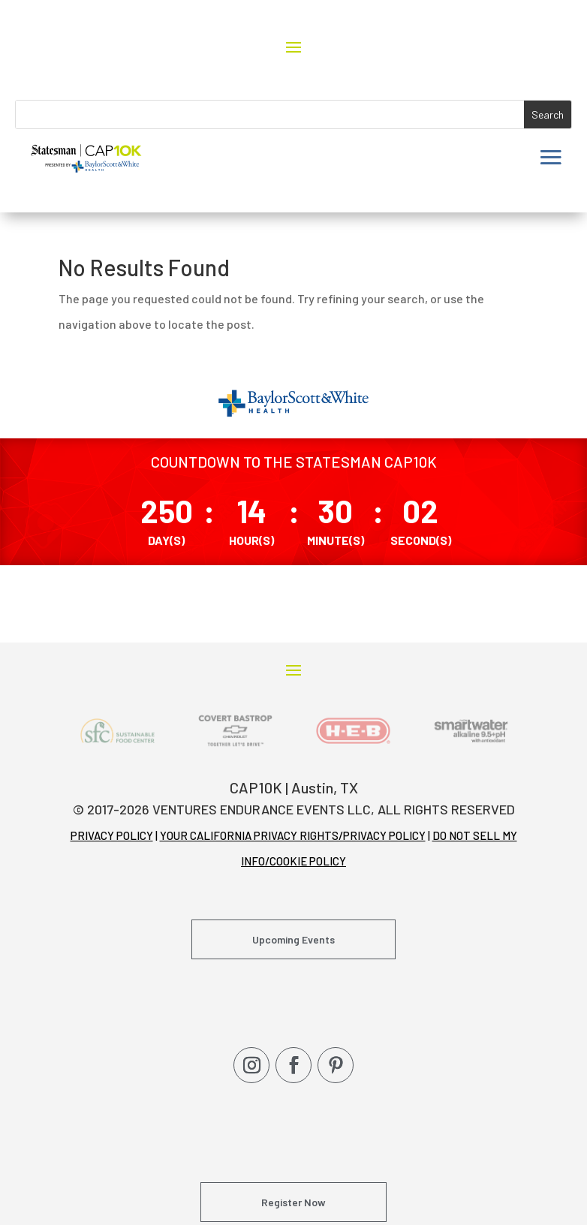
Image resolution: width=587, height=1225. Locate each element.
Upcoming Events (293, 939)
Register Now (293, 1202)
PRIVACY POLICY (112, 835)
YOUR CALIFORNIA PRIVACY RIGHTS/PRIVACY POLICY (293, 835)
